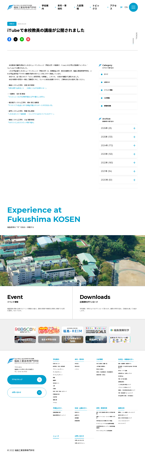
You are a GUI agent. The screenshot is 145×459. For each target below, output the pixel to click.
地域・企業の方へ (81, 408)
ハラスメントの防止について (124, 387)
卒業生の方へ (57, 408)
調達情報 (77, 418)
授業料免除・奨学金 (100, 374)
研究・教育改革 (101, 408)
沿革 (54, 385)
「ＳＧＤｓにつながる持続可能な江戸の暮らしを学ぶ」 (26, 97)
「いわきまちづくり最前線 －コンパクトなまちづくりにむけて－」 (31, 114)
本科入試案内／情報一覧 (101, 363)
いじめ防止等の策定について (124, 384)
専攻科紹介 (77, 366)
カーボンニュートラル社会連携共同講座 (105, 423)
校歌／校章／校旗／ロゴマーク (60, 391)
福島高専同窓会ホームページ (59, 415)
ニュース (56, 436)
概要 (54, 377)
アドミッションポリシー (58, 369)
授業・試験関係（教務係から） (125, 363)
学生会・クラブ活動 (122, 370)
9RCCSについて (122, 423)
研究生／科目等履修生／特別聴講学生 (104, 372)
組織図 (54, 380)
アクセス (55, 402)
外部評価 (55, 397)
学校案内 (56, 359)
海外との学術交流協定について (125, 418)
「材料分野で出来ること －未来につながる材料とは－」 (27, 88)
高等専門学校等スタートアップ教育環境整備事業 (105, 427)
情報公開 (55, 399)
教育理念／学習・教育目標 (59, 366)
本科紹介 (77, 363)
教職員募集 (77, 420)
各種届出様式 (121, 381)
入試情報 (99, 359)
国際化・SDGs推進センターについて (126, 412)
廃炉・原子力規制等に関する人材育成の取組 (105, 413)
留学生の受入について (123, 415)
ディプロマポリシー (57, 372)
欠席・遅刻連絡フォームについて (125, 393)
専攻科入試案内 (99, 369)
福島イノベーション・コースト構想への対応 (105, 417)
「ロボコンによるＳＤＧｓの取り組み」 (21, 123)
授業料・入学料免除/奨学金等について (126, 390)
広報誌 (54, 388)
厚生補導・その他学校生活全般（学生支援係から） (127, 367)
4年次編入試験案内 (100, 366)
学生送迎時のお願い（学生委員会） (126, 395)
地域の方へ (77, 412)
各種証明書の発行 (57, 412)
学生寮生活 (120, 376)
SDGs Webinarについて (123, 420)
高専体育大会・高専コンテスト (125, 373)
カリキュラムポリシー (58, 374)
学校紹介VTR (56, 383)
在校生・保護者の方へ (126, 359)
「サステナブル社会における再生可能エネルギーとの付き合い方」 (30, 105)
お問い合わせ (79, 436)
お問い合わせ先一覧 (79, 440)
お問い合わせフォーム (80, 443)
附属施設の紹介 (56, 394)
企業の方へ (77, 415)
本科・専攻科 (79, 359)
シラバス (77, 369)
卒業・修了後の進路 (122, 379)
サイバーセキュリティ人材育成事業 (104, 430)
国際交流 (121, 408)
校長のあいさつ (56, 363)
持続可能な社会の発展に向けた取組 (104, 420)
